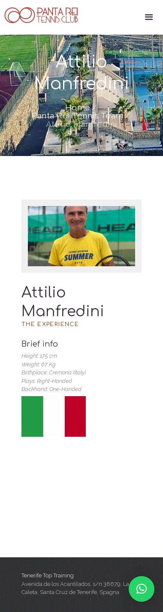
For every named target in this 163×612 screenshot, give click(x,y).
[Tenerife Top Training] (81, 514)
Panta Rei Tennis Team (78, 116)
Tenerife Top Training (47, 575)
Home (78, 107)
